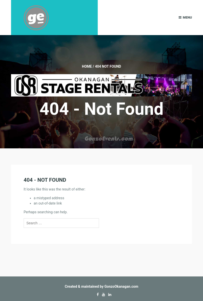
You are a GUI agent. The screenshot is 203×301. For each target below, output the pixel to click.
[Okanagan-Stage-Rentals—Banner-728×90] (101, 85)
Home (87, 66)
